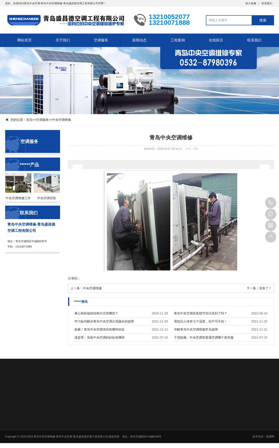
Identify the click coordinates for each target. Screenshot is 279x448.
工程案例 (178, 40)
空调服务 (101, 40)
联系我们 (267, 3)
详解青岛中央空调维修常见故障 (196, 329)
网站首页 (24, 40)
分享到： (74, 278)
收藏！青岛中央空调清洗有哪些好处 (99, 329)
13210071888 (270, 202)
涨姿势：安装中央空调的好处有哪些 (99, 337)
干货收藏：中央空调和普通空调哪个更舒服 (204, 337)
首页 (29, 120)
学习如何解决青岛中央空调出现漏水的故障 (104, 321)
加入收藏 (250, 3)
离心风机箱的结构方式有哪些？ (96, 313)
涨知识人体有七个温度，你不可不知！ (200, 321)
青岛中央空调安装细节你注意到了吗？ (200, 313)
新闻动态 (139, 40)
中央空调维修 (61, 120)
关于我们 (63, 40)
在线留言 (216, 40)
